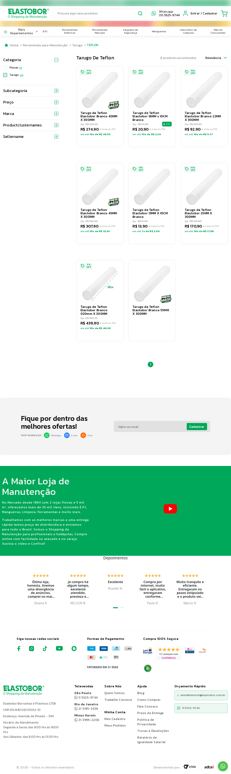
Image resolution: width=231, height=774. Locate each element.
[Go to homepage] (11, 45)
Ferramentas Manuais (100, 31)
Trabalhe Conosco (118, 699)
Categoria (30, 60)
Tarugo (77, 45)
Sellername (30, 136)
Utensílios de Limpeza (188, 31)
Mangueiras (159, 31)
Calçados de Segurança (130, 31)
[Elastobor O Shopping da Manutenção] (25, 13)
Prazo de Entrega (150, 712)
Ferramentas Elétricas (70, 31)
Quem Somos (114, 693)
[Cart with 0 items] (224, 13)
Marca (30, 114)
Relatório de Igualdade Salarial (151, 739)
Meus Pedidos (115, 725)
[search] (99, 13)
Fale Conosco (147, 706)
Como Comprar (149, 699)
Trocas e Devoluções (153, 730)
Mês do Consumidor (218, 31)
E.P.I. (45, 31)
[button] (100, 106)
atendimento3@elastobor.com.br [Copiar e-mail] (201, 695)
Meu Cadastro (115, 718)
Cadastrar (196, 426)
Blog (140, 693)
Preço (30, 102)
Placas (15, 67)
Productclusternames (30, 125)
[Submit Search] (140, 14)
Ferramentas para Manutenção (45, 45)
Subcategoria (30, 91)
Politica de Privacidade (146, 722)
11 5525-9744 (86, 695)
